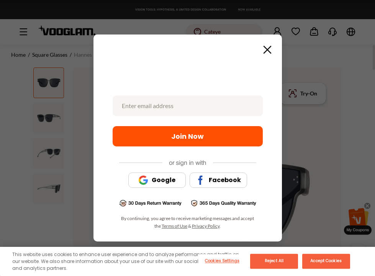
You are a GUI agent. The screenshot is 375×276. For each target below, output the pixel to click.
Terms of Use (174, 226)
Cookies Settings (222, 261)
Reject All (274, 261)
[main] (187, 261)
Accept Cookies (325, 261)
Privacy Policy (205, 226)
